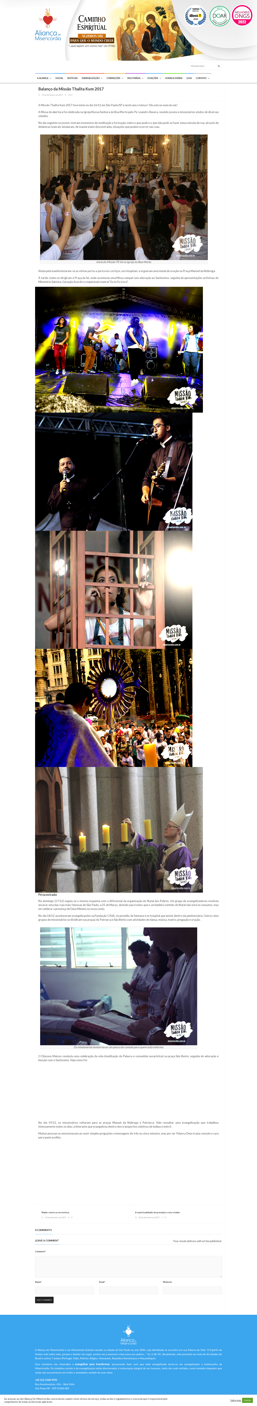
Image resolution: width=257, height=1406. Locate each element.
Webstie (167, 1282)
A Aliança (44, 78)
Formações (115, 78)
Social (59, 78)
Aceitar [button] (247, 1400)
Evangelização (92, 78)
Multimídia (135, 78)
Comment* (40, 1251)
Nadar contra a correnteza (55, 1212)
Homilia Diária (173, 78)
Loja (189, 78)
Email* (102, 1282)
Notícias (72, 78)
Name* (38, 1282)
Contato (202, 78)
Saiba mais (235, 1400)
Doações (154, 78)
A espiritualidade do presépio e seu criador (157, 1212)
